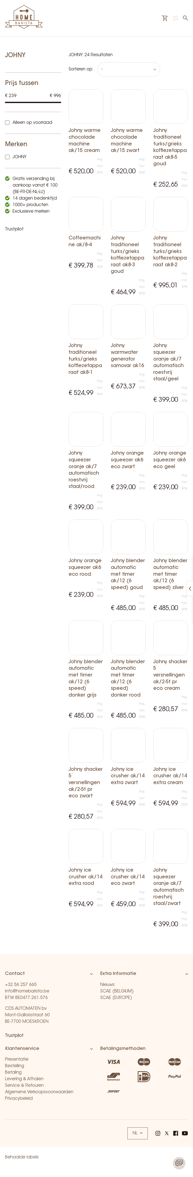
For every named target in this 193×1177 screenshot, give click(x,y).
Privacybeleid (19, 1099)
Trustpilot (14, 229)
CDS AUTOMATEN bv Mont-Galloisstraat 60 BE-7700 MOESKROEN (27, 1015)
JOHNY (19, 157)
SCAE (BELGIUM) (117, 991)
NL (137, 1133)
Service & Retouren (24, 1085)
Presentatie (16, 1059)
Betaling (13, 1072)
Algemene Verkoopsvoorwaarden (39, 1092)
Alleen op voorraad (32, 123)
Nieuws (107, 985)
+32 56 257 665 (21, 985)
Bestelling (14, 1066)
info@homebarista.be (27, 991)
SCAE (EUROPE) (116, 998)
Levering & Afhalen (24, 1079)
